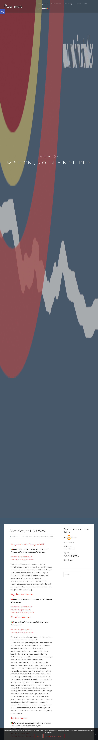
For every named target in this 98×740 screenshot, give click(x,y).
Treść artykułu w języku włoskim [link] (23, 559)
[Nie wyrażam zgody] (96, 734)
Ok (38, 736)
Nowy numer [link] (56, 4)
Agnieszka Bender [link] (22, 594)
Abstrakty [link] (25, 536)
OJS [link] (86, 4)
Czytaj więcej (54, 736)
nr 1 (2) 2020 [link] (49, 536)
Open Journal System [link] (70, 555)
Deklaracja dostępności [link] (71, 557)
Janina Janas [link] (19, 718)
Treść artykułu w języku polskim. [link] (23, 612)
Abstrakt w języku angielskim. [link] (21, 557)
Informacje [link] (69, 4)
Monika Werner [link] (21, 617)
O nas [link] (79, 4)
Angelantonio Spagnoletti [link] (27, 544)
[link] (2, 11)
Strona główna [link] (42, 4)
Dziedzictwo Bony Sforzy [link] (37, 536)
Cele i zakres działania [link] (70, 554)
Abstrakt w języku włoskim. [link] (21, 610)
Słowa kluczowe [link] (68, 560)
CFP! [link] (38, 9)
